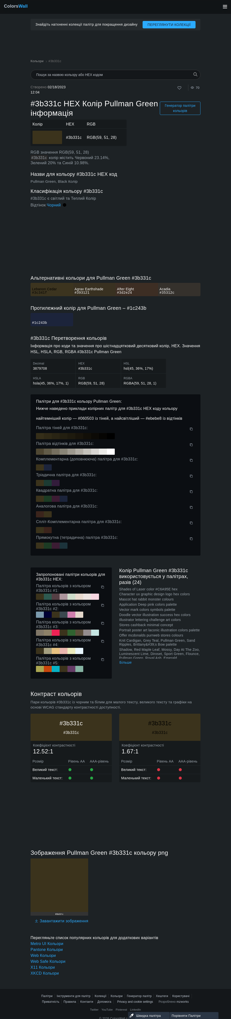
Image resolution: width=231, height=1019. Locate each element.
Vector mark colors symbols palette (147, 610)
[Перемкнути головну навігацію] (225, 6)
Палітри (46, 996)
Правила (70, 1001)
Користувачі (181, 996)
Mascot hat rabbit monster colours (146, 599)
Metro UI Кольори (47, 944)
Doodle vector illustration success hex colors (155, 615)
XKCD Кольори (45, 973)
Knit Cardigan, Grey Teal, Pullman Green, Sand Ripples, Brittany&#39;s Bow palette (157, 642)
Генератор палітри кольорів (180, 108)
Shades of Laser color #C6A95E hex (148, 589)
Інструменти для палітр (74, 996)
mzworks (183, 1001)
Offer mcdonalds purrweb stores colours (151, 635)
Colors (16, 6)
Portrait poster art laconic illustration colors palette (159, 630)
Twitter (94, 1009)
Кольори (117, 996)
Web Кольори (43, 955)
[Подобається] (179, 88)
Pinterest (121, 1009)
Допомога (104, 1001)
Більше (125, 662)
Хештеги (162, 996)
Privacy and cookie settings (135, 1001)
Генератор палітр (139, 996)
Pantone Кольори (47, 949)
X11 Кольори (43, 967)
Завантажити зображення (61, 921)
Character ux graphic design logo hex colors (154, 594)
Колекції (100, 996)
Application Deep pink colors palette (148, 604)
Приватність (50, 1001)
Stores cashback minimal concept (146, 625)
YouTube (107, 1009)
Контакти (86, 1001)
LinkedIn (135, 1009)
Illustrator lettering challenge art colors (150, 620)
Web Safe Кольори (48, 961)
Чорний (54, 205)
